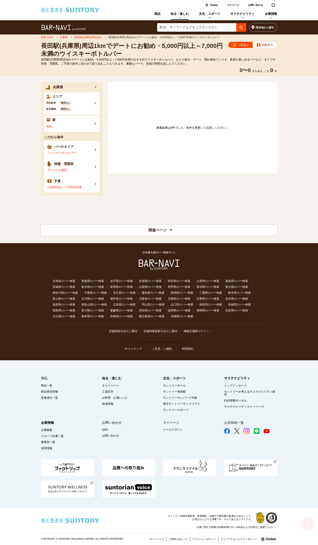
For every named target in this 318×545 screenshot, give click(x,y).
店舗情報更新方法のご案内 (160, 331)
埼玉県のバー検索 (124, 292)
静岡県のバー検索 (182, 292)
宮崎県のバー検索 (121, 316)
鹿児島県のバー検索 (151, 316)
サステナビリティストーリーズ (244, 406)
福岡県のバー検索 (179, 310)
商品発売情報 (49, 391)
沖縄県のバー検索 (182, 316)
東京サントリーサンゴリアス (181, 403)
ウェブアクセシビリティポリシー (239, 539)
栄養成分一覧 (49, 397)
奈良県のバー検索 (236, 298)
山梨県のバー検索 (150, 286)
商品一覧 (46, 385)
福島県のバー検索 (236, 281)
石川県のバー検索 (92, 298)
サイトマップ (133, 348)
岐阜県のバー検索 (239, 292)
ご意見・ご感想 (162, 348)
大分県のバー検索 (64, 316)
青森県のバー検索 (92, 281)
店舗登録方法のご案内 (123, 331)
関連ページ (160, 230)
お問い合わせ (255, 5)
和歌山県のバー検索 (94, 304)
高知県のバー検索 (150, 310)
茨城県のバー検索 (64, 286)
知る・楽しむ (180, 13)
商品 (157, 13)
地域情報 (107, 403)
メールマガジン (173, 429)
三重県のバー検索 (210, 292)
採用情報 (46, 448)
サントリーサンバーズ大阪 (180, 397)
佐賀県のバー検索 (236, 310)
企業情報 (271, 13)
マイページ (233, 5)
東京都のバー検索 (236, 286)
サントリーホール (174, 385)
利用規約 (187, 348)
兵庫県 (64, 37)
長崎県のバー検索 (208, 310)
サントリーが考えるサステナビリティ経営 (249, 393)
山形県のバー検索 (208, 281)
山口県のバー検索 (182, 304)
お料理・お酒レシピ (115, 397)
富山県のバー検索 (64, 298)
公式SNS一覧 (234, 422)
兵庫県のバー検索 (208, 298)
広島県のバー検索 (124, 304)
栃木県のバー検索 (92, 286)
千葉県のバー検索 (95, 292)
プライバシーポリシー (204, 539)
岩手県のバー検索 (121, 281)
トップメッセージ (235, 385)
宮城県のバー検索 (150, 281)
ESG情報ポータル (235, 400)
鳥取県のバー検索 (210, 304)
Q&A (105, 429)
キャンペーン (110, 385)
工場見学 (107, 391)
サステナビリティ (242, 13)
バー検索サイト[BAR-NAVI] (64, 28)
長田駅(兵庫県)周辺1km (88, 37)
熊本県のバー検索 (92, 316)
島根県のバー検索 (239, 304)
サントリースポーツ (176, 409)
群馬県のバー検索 (121, 286)
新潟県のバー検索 (208, 286)
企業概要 (46, 430)
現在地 (265, 27)
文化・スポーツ (209, 13)
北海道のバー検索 (64, 281)
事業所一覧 (48, 442)
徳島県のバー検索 (64, 310)
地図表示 (267, 44)
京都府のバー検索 (179, 298)
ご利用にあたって (178, 539)
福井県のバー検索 (121, 298)
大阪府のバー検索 (150, 298)
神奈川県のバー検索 (65, 292)
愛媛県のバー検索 (121, 310)
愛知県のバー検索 (153, 292)
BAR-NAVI (47, 37)
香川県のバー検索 (92, 310)
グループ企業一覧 (52, 436)
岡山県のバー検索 (153, 304)
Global (214, 5)
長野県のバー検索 (179, 286)
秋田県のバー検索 (179, 281)
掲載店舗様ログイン (196, 331)
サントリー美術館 (174, 391)
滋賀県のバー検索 (64, 304)
